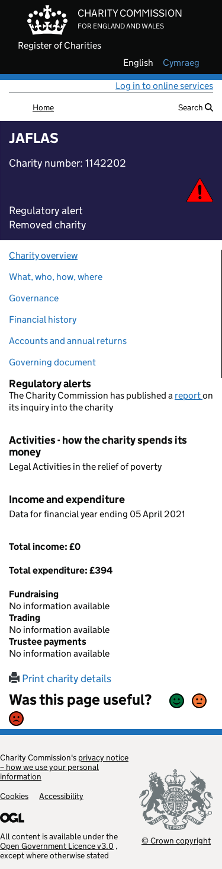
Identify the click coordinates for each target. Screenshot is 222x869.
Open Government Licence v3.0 (57, 846)
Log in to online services (164, 85)
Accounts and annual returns (68, 340)
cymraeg (181, 63)
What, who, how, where (55, 276)
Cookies (14, 796)
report (188, 395)
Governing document (52, 362)
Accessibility (61, 796)
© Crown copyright (176, 840)
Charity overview (43, 255)
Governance (34, 298)
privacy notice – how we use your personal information (64, 767)
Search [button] (195, 107)
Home (43, 107)
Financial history (42, 319)
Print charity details (60, 678)
